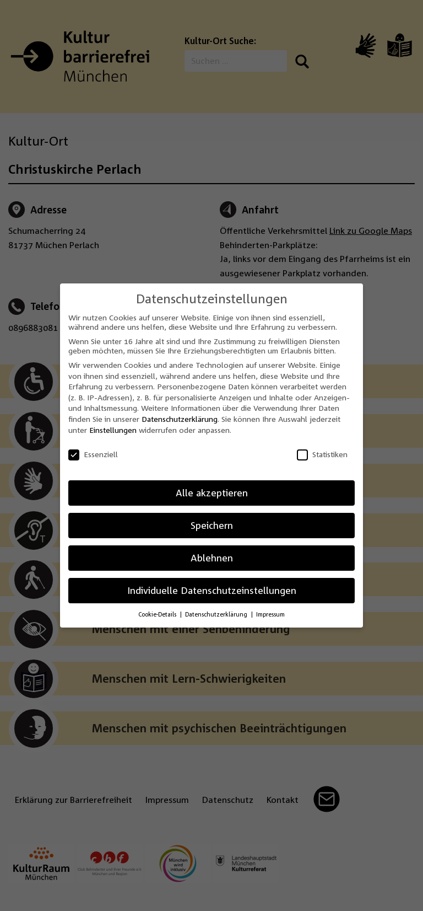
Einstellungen (113, 430)
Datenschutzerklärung (180, 419)
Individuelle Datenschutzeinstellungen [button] (211, 590)
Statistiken (322, 454)
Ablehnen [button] (212, 558)
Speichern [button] (212, 525)
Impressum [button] (270, 614)
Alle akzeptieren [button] (212, 493)
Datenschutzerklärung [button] (217, 614)
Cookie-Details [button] (158, 614)
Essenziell (93, 454)
